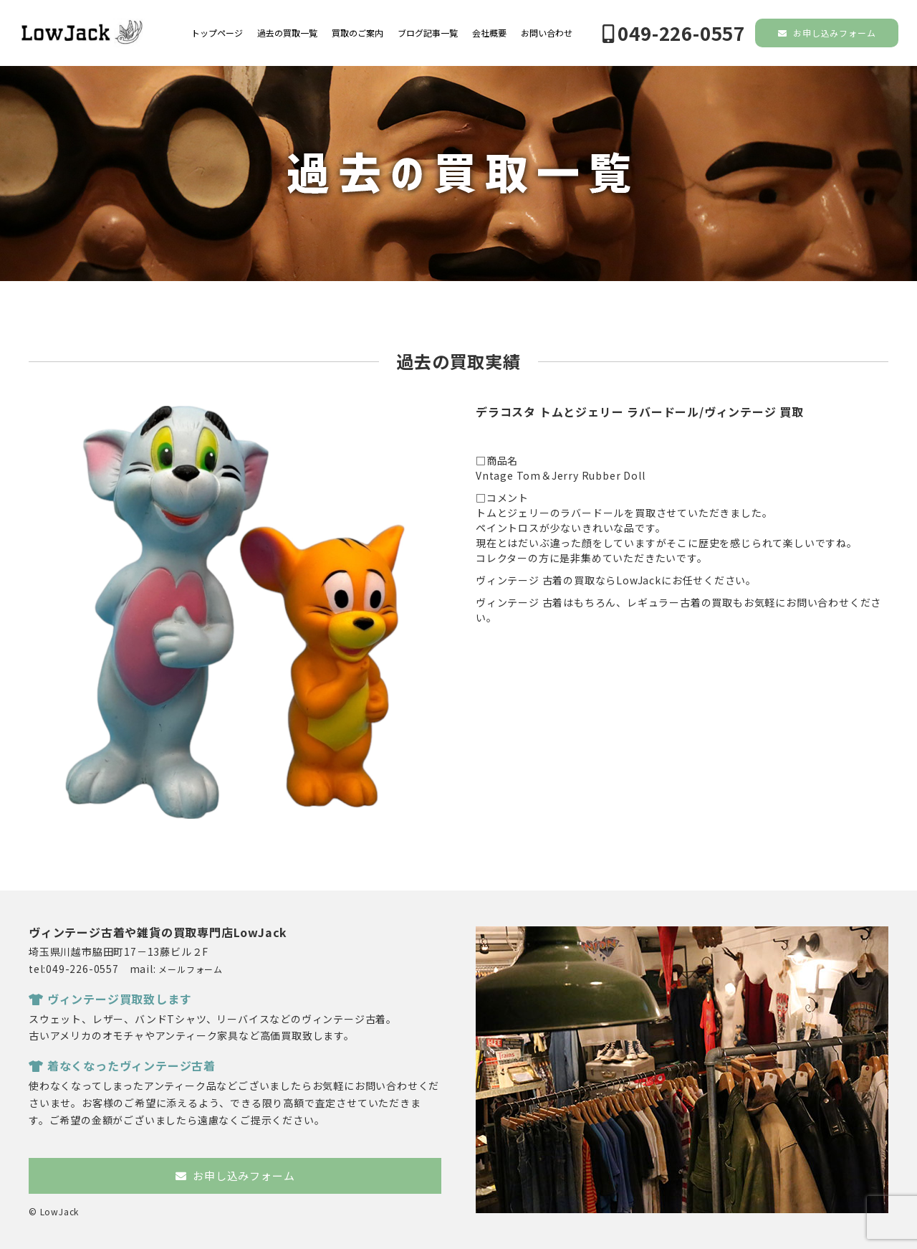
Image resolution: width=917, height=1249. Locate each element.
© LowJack (54, 1211)
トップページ (217, 33)
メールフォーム (190, 969)
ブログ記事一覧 (428, 33)
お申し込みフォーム (827, 33)
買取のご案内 (357, 33)
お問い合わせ (546, 33)
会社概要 (489, 33)
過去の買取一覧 (287, 33)
